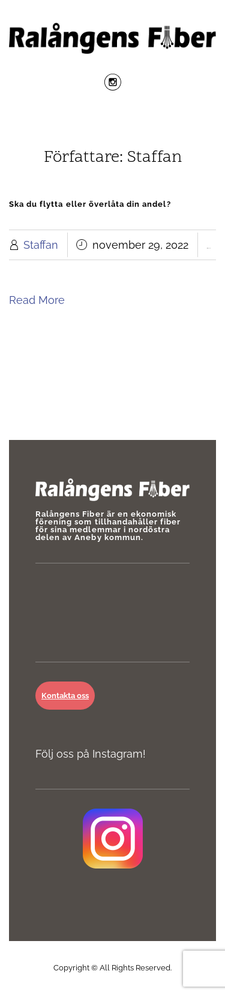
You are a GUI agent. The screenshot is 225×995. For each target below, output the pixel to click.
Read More (37, 300)
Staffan (40, 245)
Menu (112, 121)
